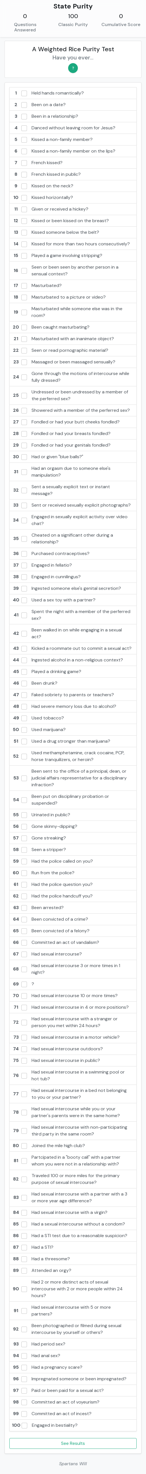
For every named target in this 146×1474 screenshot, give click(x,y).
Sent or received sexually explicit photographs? (71, 505)
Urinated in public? (41, 814)
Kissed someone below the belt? (55, 232)
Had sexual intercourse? (47, 954)
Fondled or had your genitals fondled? (61, 445)
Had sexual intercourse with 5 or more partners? (61, 1310)
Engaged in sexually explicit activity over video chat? (70, 520)
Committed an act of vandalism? (55, 942)
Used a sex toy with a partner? (53, 600)
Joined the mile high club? (48, 1145)
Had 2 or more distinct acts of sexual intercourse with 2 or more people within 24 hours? (67, 1289)
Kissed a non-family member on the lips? (63, 151)
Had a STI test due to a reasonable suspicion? (69, 1235)
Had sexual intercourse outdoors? (57, 1048)
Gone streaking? (39, 838)
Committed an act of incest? (51, 1413)
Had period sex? (38, 1344)
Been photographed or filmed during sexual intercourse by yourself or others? (66, 1329)
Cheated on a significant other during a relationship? (62, 538)
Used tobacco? (38, 718)
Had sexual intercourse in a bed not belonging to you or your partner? (69, 1093)
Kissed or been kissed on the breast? (60, 220)
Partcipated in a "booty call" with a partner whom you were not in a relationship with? (66, 1160)
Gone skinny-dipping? (44, 826)
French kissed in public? (46, 174)
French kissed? (37, 162)
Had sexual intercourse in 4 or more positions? (70, 1007)
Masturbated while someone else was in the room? (67, 312)
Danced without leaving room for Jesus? (63, 128)
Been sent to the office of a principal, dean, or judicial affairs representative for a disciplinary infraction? (69, 778)
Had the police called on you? (52, 861)
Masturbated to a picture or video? (59, 297)
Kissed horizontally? (42, 197)
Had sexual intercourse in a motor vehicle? (66, 1037)
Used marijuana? (39, 729)
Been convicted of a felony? (50, 930)
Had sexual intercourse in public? (56, 1060)
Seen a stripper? (39, 849)
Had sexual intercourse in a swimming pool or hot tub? (68, 1075)
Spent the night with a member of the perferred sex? (71, 615)
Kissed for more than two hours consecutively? (71, 244)
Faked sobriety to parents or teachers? (63, 694)
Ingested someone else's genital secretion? (66, 588)
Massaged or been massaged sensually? (63, 362)
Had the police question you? (52, 884)
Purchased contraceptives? (50, 553)
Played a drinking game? (46, 671)
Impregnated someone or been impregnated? (69, 1379)
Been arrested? (38, 907)
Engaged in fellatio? (42, 565)
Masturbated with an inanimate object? (63, 338)
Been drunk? (34, 683)
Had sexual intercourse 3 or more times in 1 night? (66, 969)
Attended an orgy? (41, 1270)
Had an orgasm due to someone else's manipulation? (61, 471)
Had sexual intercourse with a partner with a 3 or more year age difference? (69, 1197)
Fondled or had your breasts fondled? (61, 433)
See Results (73, 1443)
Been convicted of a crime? (50, 919)
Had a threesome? (41, 1259)
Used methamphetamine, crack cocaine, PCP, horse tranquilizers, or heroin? (68, 756)
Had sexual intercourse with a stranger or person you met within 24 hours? (65, 1022)
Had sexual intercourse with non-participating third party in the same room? (69, 1130)
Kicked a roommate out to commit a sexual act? (72, 648)
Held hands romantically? (48, 93)
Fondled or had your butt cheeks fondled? (66, 422)
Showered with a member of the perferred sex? (71, 410)
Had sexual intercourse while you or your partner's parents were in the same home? (66, 1112)
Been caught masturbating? (50, 327)
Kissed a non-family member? (52, 139)
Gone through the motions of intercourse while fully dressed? (70, 376)
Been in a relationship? (45, 116)
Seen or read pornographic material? (60, 350)
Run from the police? (43, 872)
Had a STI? (32, 1247)
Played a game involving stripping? (57, 255)
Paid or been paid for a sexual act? (58, 1390)
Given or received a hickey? (50, 209)
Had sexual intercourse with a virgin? (59, 1212)
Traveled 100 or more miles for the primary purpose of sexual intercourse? (66, 1179)
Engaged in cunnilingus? (46, 576)
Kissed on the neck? (42, 186)
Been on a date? (39, 104)
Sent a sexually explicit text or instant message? (61, 490)
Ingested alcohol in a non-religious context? (67, 660)
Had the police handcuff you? (52, 896)
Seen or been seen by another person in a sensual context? (65, 270)
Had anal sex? (36, 1355)
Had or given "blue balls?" (47, 456)
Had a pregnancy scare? (47, 1367)
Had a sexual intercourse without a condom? (68, 1224)
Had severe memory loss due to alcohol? (64, 706)
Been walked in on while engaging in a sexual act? (67, 633)
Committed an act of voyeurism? (55, 1402)
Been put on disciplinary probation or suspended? (60, 799)
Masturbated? (37, 285)
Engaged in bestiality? (45, 1425)
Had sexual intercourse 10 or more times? (65, 995)
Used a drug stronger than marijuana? (61, 741)
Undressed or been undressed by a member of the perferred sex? (70, 395)
